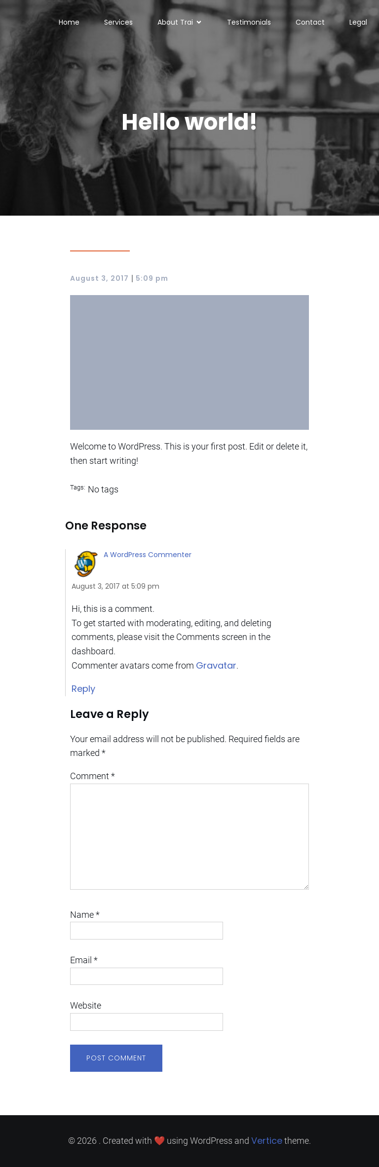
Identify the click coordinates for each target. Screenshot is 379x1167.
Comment (92, 776)
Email (84, 960)
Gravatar (216, 665)
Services (118, 22)
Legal (358, 22)
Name (85, 914)
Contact (310, 22)
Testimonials (249, 22)
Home (69, 22)
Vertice (266, 1140)
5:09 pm (152, 278)
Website (85, 1005)
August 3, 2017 (99, 278)
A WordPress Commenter (147, 555)
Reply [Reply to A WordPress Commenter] (83, 688)
